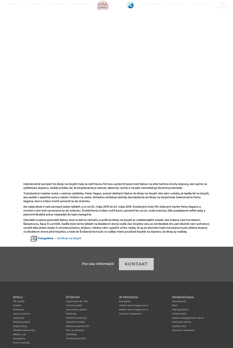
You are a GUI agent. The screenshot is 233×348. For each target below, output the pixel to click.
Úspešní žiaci (179, 326)
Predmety (71, 313)
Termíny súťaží (74, 305)
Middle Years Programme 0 (133, 305)
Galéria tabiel (179, 313)
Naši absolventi (180, 309)
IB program (125, 301)
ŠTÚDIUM (34, 16)
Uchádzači (154, 16)
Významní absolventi (183, 330)
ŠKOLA (11, 16)
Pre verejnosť (221, 16)
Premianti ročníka (181, 322)
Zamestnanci (179, 301)
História (17, 305)
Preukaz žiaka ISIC (76, 338)
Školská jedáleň (21, 322)
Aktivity (176, 16)
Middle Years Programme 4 (133, 309)
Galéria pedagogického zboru (188, 318)
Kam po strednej (75, 330)
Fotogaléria (19, 338)
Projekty (199, 16)
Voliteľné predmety (76, 318)
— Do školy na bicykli (59, 238)
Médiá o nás (19, 334)
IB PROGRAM (56, 16)
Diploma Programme (130, 313)
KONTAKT (136, 264)
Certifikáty (71, 334)
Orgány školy (20, 326)
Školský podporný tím (77, 326)
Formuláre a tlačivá (76, 309)
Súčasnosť (18, 309)
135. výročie (19, 301)
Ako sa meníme (21, 313)
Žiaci (174, 305)
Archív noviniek (21, 342)
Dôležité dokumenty (24, 330)
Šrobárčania (79, 16)
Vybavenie (18, 318)
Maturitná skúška (75, 322)
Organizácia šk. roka (77, 301)
